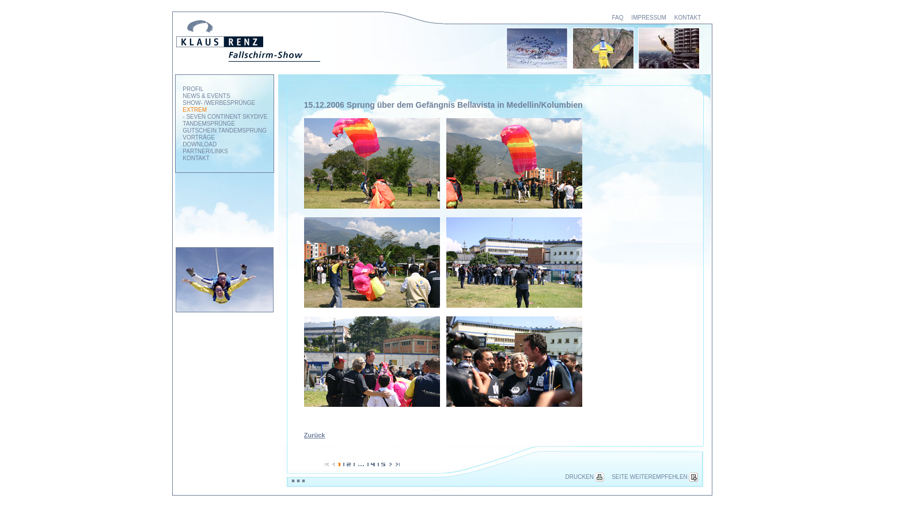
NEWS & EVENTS (206, 96)
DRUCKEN (585, 477)
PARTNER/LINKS (205, 151)
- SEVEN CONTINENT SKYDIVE (225, 117)
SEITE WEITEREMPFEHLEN (655, 477)
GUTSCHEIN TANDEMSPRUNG (225, 130)
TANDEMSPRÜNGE (209, 123)
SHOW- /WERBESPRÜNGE (219, 103)
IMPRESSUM (648, 17)
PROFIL (193, 89)
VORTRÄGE (199, 137)
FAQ (617, 17)
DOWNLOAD (200, 144)
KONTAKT (687, 17)
